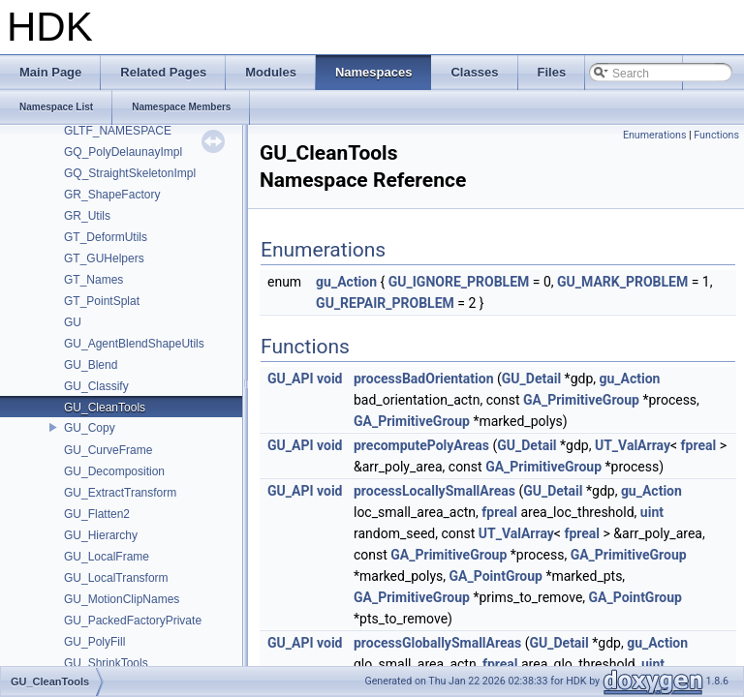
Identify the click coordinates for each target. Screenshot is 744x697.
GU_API (290, 378)
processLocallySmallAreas (434, 491)
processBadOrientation (424, 378)
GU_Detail (531, 378)
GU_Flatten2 (97, 514)
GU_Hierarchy (101, 535)
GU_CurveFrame (108, 450)
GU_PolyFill (94, 642)
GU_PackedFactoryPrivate (133, 620)
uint (652, 512)
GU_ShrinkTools (106, 663)
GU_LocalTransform (116, 578)
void (329, 378)
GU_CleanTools (104, 407)
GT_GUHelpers (104, 258)
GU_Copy (89, 428)
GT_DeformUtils (105, 237)
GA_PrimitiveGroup (581, 400)
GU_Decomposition (114, 471)
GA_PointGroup (496, 576)
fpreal (699, 445)
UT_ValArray (632, 445)
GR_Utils (87, 216)
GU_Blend (90, 365)
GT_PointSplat (102, 301)
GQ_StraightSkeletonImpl (130, 173)
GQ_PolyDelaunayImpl (123, 152)
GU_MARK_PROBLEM (622, 281)
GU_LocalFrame (106, 556)
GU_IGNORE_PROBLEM (459, 281)
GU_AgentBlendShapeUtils (134, 343)
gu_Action (346, 281)
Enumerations (655, 135)
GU (72, 322)
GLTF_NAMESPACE (117, 130)
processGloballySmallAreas (437, 643)
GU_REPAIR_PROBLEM (385, 303)
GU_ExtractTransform (120, 493)
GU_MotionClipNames (121, 599)
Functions (716, 135)
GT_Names (93, 280)
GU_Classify (96, 386)
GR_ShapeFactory (112, 194)
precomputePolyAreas (421, 445)
